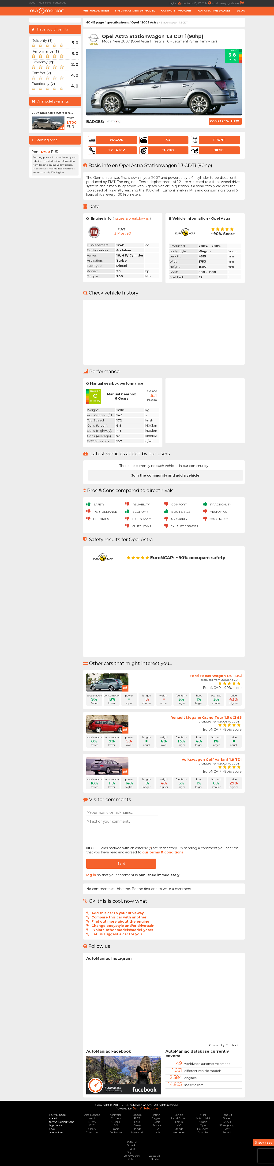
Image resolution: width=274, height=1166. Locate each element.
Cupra (115, 1122)
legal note (45, 2)
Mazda (179, 1129)
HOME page (95, 22)
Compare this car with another (118, 917)
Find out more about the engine (120, 921)
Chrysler (115, 1114)
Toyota (131, 1152)
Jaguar (157, 1118)
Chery (92, 1129)
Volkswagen (132, 1155)
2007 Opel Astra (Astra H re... (52, 113)
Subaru (132, 1141)
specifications (117, 22)
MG (178, 1125)
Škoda (154, 1159)
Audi (92, 1118)
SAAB (227, 1122)
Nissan (203, 1122)
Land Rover (179, 1118)
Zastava (154, 1155)
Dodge (137, 1114)
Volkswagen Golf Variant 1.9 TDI (212, 759)
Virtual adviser (96, 10)
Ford (137, 1122)
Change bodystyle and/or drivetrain (122, 926)
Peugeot (203, 1129)
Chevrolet (92, 1132)
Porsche (203, 1132)
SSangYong (226, 1125)
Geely (137, 1125)
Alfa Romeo (92, 1114)
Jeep (157, 1122)
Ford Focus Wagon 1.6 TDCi (216, 675)
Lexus (179, 1122)
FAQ (52, 1129)
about (32, 2)
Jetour (157, 1125)
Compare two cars (176, 10)
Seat (227, 1129)
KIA (157, 1129)
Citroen (116, 1118)
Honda (137, 1129)
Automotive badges (214, 10)
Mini (203, 1114)
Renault (226, 1114)
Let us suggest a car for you (116, 934)
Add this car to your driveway (117, 913)
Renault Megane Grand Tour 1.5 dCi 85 (206, 717)
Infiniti (157, 1114)
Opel (135, 22)
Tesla (131, 1148)
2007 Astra (149, 22)
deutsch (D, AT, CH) (197, 3)
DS (116, 1125)
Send (121, 863)
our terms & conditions (163, 852)
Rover (227, 1118)
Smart (226, 1132)
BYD (92, 1125)
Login (176, 3)
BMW (92, 1122)
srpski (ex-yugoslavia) (228, 3)
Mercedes (179, 1132)
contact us (59, 2)
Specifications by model (135, 10)
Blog (241, 10)
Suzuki (131, 1145)
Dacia (116, 1129)
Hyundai (137, 1132)
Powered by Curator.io (224, 1044)
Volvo (131, 1159)
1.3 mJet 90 (121, 233)
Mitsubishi (203, 1118)
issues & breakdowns (132, 218)
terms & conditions (61, 1122)
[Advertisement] (55, 250)
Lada (157, 1132)
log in (91, 875)
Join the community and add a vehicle (165, 475)
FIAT (137, 1118)
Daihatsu (115, 1132)
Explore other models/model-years (122, 930)
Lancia (178, 1114)
